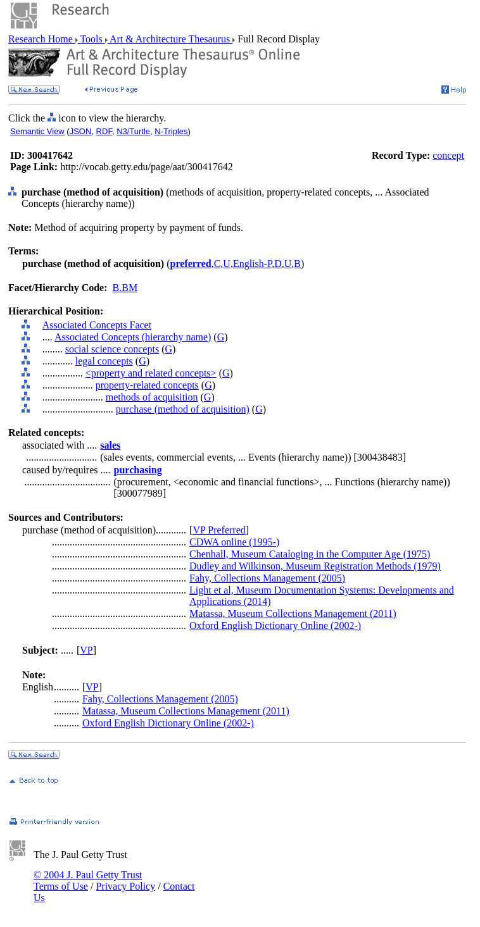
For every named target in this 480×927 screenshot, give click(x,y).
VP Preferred (219, 530)
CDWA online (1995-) (234, 542)
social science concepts (112, 349)
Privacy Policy (125, 886)
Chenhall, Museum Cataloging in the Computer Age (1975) (309, 554)
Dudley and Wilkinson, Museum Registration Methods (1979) (315, 566)
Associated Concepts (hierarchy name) (132, 337)
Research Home (41, 39)
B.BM (125, 287)
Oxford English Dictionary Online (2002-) (275, 625)
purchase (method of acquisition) (182, 409)
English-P (252, 263)
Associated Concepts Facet (96, 325)
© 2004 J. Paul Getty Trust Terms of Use (88, 880)
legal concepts (104, 361)
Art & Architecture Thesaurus (170, 39)
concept (448, 155)
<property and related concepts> (151, 373)
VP (86, 650)
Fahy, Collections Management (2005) (267, 578)
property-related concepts (147, 385)
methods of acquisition (152, 397)
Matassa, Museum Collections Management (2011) (292, 613)
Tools (91, 39)
